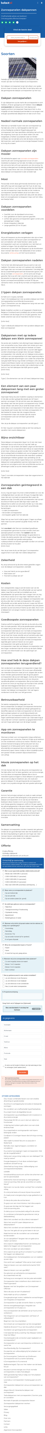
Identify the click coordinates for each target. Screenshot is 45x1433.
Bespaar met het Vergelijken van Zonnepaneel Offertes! (21, 1288)
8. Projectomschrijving (10, 992)
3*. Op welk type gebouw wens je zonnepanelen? (18, 904)
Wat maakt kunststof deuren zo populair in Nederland (20, 1142)
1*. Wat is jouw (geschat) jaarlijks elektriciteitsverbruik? (21, 871)
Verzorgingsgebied (11, 1406)
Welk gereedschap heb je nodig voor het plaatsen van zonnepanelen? (22, 1376)
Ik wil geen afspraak (11, 939)
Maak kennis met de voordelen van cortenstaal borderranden (21, 1235)
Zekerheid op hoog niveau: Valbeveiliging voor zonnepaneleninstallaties (21, 1168)
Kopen (7, 948)
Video (6, 1409)
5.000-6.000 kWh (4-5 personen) (15, 882)
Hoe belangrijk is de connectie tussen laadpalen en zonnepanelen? (22, 1339)
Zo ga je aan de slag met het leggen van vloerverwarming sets (18, 1207)
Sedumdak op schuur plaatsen (15, 1294)
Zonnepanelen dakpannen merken (17, 1403)
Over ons (7, 1418)
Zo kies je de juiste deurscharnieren (17, 1200)
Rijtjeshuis (8, 907)
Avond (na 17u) (10, 934)
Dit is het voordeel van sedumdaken (17, 1249)
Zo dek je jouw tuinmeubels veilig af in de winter (22, 1211)
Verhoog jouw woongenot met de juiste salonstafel (23, 1278)
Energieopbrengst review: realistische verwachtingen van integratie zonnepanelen (23, 1299)
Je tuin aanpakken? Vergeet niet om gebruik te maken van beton (21, 1240)
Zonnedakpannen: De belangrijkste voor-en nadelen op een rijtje (23, 1258)
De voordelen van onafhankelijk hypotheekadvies (22, 1109)
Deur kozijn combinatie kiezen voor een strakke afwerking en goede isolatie (21, 1100)
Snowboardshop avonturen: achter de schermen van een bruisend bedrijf (23, 1176)
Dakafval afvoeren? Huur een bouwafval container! (23, 1327)
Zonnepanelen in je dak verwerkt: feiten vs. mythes (22, 1303)
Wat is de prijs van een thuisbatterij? (17, 1292)
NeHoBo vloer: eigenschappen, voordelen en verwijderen (20, 1147)
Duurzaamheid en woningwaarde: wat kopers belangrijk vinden (21, 1132)
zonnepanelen (17, 274)
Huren (7, 950)
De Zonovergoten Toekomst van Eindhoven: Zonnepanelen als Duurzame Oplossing (20, 1357)
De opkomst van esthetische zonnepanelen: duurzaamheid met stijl (20, 1274)
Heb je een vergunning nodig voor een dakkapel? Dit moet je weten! (23, 1157)
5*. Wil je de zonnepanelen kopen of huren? (17, 945)
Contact (7, 1424)
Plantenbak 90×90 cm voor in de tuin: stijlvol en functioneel (21, 1121)
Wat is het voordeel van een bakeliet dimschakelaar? (23, 1227)
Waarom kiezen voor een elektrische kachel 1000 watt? (22, 1266)
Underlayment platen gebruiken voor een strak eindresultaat (21, 1126)
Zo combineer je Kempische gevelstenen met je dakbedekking (21, 1215)
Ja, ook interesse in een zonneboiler (17, 983)
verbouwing (13, 253)
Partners (7, 1421)
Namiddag (8, 931)
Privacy (6, 1412)
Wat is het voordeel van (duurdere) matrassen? (21, 1219)
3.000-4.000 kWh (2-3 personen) (15, 876)
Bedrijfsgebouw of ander (13, 918)
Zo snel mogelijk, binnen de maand (16, 961)
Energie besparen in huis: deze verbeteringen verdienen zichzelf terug (21, 1162)
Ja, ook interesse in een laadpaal (15, 981)
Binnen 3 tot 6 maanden (12, 967)
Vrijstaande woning (11, 912)
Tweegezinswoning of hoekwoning (16, 909)
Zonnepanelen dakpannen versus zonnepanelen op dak (23, 1386)
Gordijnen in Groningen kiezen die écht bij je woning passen (23, 1137)
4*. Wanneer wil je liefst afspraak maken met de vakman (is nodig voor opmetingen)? (22, 925)
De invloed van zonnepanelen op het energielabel (22, 1324)
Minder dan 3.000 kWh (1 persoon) (16, 874)
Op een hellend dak (11, 893)
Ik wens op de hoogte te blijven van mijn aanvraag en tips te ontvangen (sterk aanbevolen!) (23, 1066)
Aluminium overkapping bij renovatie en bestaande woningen (23, 1105)
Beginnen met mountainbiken (15, 1321)
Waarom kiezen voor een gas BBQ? (17, 1270)
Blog (5, 1415)
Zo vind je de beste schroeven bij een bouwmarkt (22, 1192)
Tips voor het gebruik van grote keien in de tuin (21, 1230)
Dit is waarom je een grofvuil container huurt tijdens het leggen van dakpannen (23, 1253)
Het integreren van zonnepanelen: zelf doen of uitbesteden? (21, 1317)
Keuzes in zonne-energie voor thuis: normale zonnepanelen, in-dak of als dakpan (20, 1371)
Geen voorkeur (10, 970)
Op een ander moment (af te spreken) (17, 937)
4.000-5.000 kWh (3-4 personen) (15, 879)
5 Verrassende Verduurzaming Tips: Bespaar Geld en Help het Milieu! (23, 1334)
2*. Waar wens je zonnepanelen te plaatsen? (17, 890)
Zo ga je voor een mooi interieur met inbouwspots (22, 1203)
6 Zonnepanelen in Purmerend (15, 1361)
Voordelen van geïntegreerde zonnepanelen (20, 1330)
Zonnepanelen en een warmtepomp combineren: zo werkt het (23, 1344)
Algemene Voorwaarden (13, 1430)
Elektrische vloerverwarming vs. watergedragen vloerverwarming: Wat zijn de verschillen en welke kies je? (22, 1182)
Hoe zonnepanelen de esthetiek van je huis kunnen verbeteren (23, 1312)
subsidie (7, 1172)
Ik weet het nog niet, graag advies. (16, 953)
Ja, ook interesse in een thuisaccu (16, 978)
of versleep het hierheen (17, 1009)
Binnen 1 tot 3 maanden (12, 964)
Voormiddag (9, 928)
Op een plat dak (10, 896)
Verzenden (22, 1072)
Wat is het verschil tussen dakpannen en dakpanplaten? (19, 1224)
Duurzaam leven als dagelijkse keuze (17, 1112)
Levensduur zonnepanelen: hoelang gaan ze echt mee (22, 1381)
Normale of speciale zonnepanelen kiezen (19, 1400)
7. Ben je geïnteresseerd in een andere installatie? (19, 975)
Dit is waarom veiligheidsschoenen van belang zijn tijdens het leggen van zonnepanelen (22, 1245)
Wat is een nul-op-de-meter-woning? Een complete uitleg (23, 1188)
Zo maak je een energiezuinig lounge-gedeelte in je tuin (23, 1196)
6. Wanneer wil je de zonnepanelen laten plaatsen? (19, 959)
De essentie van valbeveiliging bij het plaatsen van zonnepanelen (22, 1352)
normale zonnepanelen (29, 158)
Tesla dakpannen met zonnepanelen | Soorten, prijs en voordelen (23, 1396)
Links (5, 1427)
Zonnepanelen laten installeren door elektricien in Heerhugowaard (22, 1282)
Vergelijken (22, 41)
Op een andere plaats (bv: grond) (15, 898)
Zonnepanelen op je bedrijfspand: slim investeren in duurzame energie (23, 1116)
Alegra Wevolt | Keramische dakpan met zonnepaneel (18, 1391)
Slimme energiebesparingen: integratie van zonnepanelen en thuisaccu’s (20, 1307)
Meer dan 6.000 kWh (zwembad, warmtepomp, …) (21, 885)
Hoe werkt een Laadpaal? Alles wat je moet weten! (22, 1262)
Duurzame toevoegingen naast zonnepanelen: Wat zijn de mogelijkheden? (23, 1152)
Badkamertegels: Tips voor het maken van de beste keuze (23, 1366)
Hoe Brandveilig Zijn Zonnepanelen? (17, 1348)
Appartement (9, 915)
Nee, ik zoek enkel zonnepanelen (16, 986)
